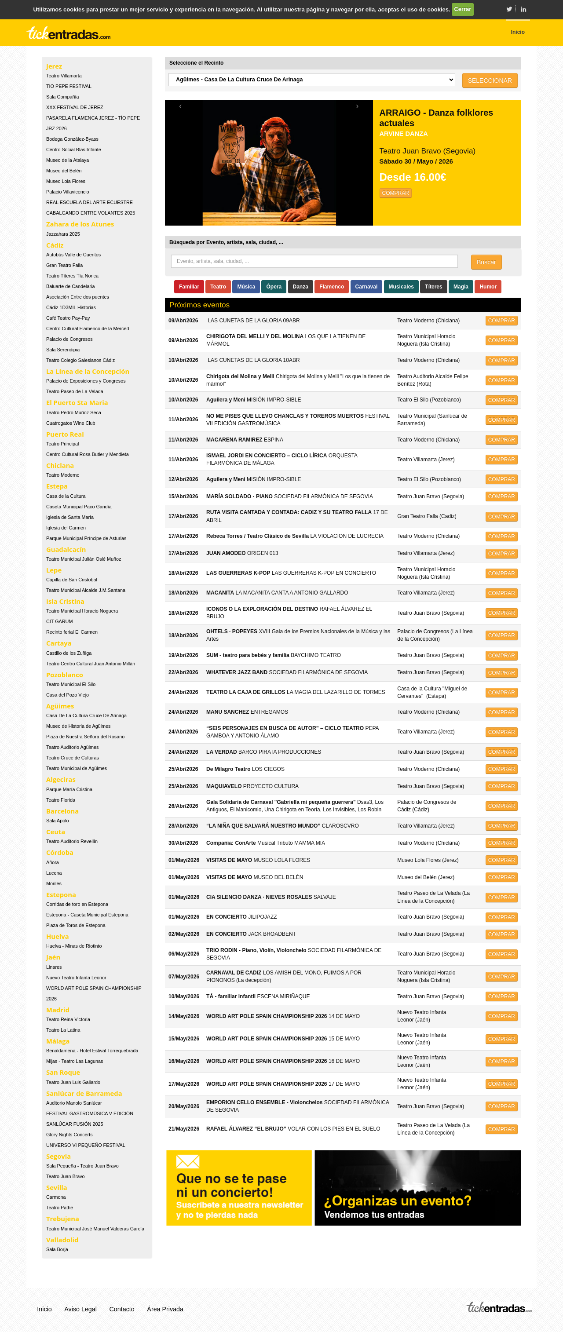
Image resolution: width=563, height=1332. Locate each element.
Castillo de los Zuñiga (68, 653)
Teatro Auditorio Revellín (72, 841)
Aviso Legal (80, 1309)
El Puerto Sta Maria (77, 402)
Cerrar (462, 9)
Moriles (54, 883)
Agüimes (60, 705)
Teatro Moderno (63, 475)
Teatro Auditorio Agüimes (72, 747)
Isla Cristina (65, 601)
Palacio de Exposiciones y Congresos (86, 380)
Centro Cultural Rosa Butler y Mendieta (87, 454)
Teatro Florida (60, 800)
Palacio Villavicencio (67, 191)
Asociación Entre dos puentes (77, 296)
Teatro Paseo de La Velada (74, 391)
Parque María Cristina (69, 789)
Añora (52, 862)
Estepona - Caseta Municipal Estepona (87, 914)
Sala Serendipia (63, 349)
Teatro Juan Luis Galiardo (73, 1082)
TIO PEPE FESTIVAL (68, 86)
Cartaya (59, 643)
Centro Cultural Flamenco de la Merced (87, 328)
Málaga (58, 1040)
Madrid (57, 1009)
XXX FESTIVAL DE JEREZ (74, 107)
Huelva (57, 936)
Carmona (56, 1197)
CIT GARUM (59, 621)
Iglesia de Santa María (70, 517)
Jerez (54, 66)
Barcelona (62, 810)
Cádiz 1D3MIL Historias (71, 307)
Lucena (54, 873)
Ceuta (55, 831)
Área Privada (165, 1309)
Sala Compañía (62, 96)
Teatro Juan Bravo (65, 1176)
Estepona (61, 894)
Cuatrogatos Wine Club (70, 423)
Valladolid (62, 1239)
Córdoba (59, 852)
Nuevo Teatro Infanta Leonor (76, 977)
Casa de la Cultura (65, 496)
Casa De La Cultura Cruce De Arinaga (86, 715)
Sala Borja (57, 1249)
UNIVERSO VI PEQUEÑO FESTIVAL (85, 1145)
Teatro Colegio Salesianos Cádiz (80, 360)
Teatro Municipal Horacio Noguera (82, 610)
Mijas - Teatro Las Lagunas (74, 1061)
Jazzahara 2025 (63, 234)
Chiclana (60, 465)
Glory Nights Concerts (69, 1134)
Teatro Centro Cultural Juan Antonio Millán (90, 663)
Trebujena (62, 1218)
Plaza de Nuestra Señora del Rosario (85, 736)
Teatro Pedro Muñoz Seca (73, 412)
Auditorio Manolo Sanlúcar (74, 1103)
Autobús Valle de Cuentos (73, 254)
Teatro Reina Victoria (68, 1019)
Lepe (54, 570)
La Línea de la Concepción (87, 371)
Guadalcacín (66, 549)
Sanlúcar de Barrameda (84, 1093)
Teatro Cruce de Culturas (72, 757)
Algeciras (61, 779)
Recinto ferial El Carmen (72, 632)
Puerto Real (65, 434)
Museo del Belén (63, 170)
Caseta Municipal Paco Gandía (79, 506)
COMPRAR (395, 193)
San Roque (63, 1072)
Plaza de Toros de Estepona (76, 925)
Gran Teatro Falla (64, 265)
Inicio (44, 1309)
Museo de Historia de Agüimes (78, 726)
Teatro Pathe (59, 1207)
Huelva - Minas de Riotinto (74, 946)
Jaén (53, 956)
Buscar (486, 262)
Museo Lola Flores (65, 181)
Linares (54, 967)
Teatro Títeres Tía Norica (72, 275)
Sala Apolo (57, 820)
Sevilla (56, 1187)
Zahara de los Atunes (80, 223)
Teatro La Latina (63, 1030)
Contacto (122, 1309)
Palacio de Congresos (69, 339)
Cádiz (54, 245)
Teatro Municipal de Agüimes (76, 768)
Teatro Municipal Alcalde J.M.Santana (85, 590)
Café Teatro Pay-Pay (68, 318)
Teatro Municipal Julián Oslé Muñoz (83, 559)
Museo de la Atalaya (67, 160)
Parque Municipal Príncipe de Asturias (86, 538)
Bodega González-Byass (72, 139)
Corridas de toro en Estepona (77, 904)
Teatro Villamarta (64, 75)
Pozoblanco (64, 674)
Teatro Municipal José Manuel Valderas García (95, 1228)
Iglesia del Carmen (66, 527)
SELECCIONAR (490, 80)
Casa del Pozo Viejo (67, 694)
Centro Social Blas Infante (73, 149)
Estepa (57, 486)
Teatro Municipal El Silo (70, 684)
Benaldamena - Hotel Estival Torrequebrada (92, 1050)
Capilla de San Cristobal (71, 579)
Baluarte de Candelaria (70, 286)
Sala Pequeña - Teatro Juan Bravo (82, 1165)
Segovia (58, 1156)
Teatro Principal (62, 443)
